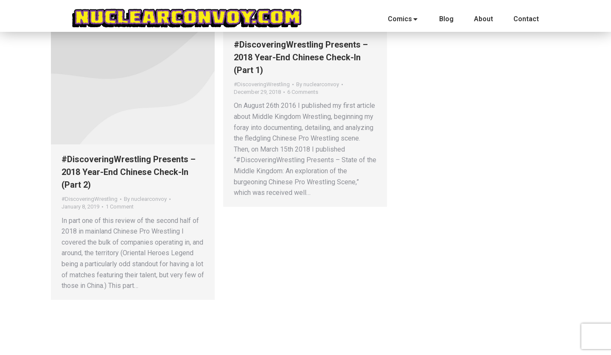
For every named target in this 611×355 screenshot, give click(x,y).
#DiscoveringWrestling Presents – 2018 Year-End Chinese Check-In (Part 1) (301, 57)
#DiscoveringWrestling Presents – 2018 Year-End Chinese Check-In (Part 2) (129, 172)
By (145, 199)
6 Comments (302, 92)
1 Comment (120, 206)
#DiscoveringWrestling (90, 199)
